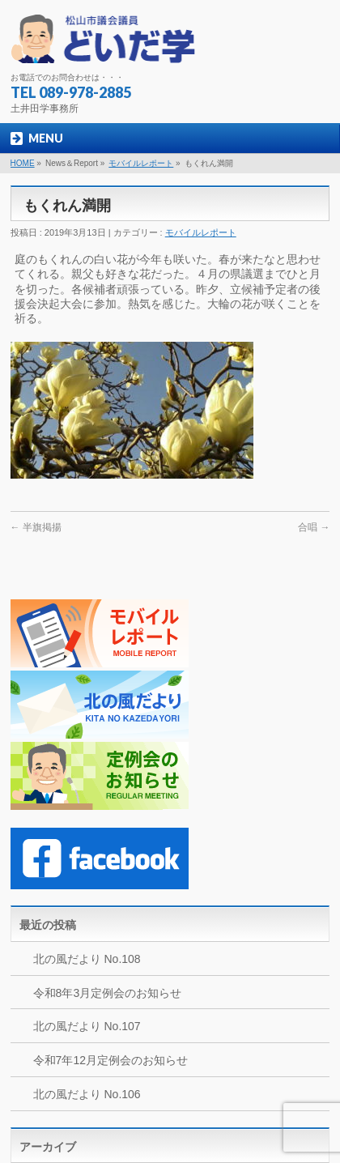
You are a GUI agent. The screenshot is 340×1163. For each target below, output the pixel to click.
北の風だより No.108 (87, 958)
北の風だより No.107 (87, 1026)
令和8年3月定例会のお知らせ (107, 992)
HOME (23, 163)
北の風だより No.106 (87, 1094)
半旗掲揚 (36, 527)
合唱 (313, 527)
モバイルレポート (140, 163)
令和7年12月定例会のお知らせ (110, 1060)
